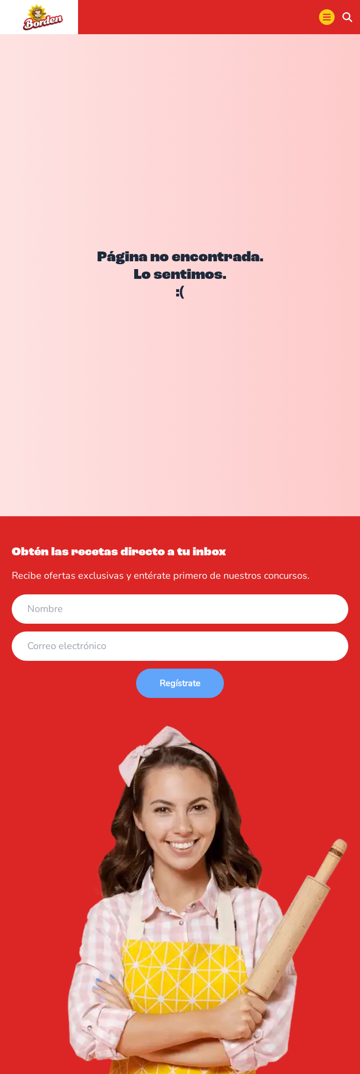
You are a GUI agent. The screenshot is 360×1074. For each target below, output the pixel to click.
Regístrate (180, 683)
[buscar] (347, 17)
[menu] (327, 17)
